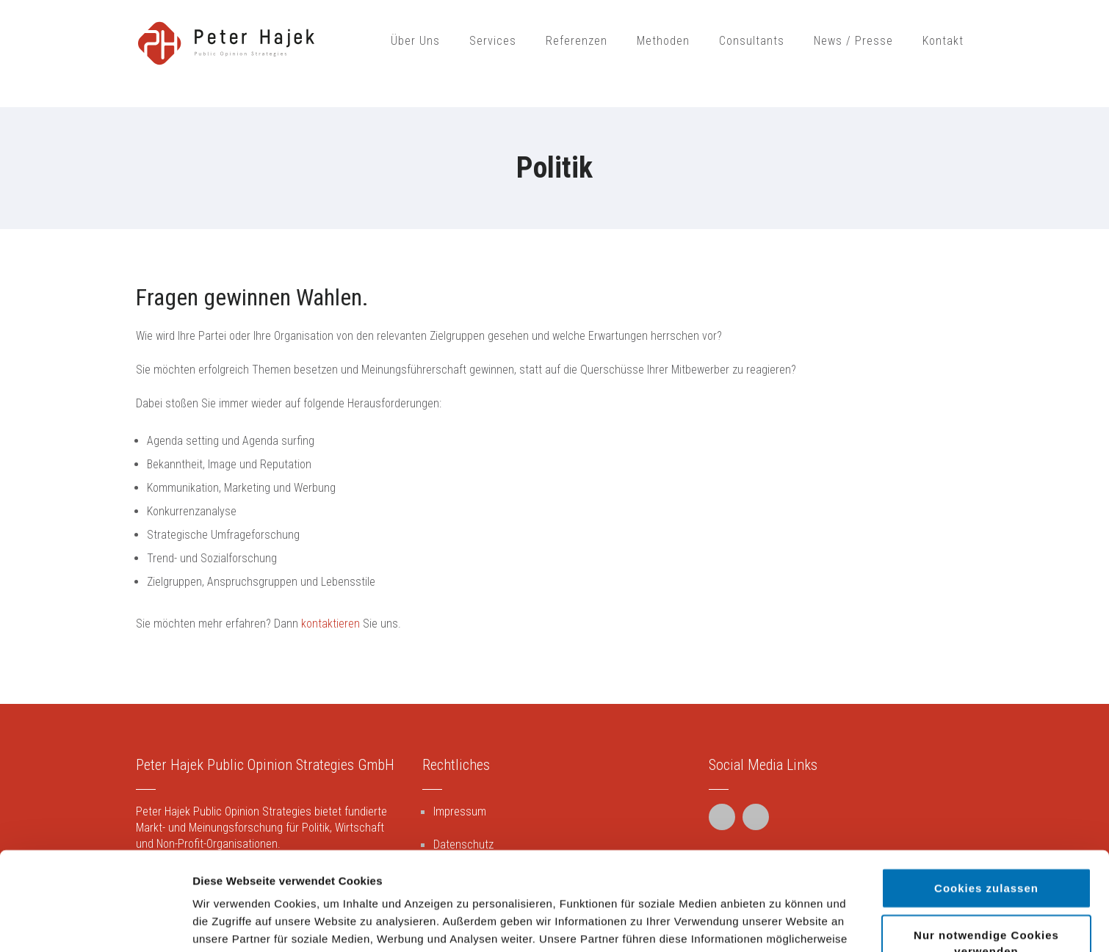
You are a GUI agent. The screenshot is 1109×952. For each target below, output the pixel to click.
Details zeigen (781, 923)
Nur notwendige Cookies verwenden (986, 844)
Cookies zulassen (986, 789)
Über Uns (415, 41)
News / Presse (853, 41)
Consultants (751, 41)
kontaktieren (330, 624)
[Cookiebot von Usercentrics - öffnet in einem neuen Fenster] (95, 923)
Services (492, 41)
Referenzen (576, 41)
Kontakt (943, 41)
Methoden (663, 41)
